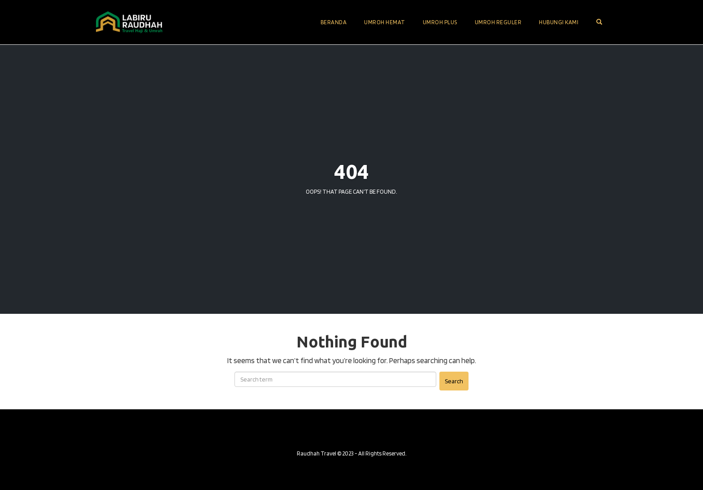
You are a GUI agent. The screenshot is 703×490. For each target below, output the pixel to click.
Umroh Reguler (498, 22)
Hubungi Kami (558, 22)
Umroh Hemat (384, 22)
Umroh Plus (440, 22)
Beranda (334, 22)
